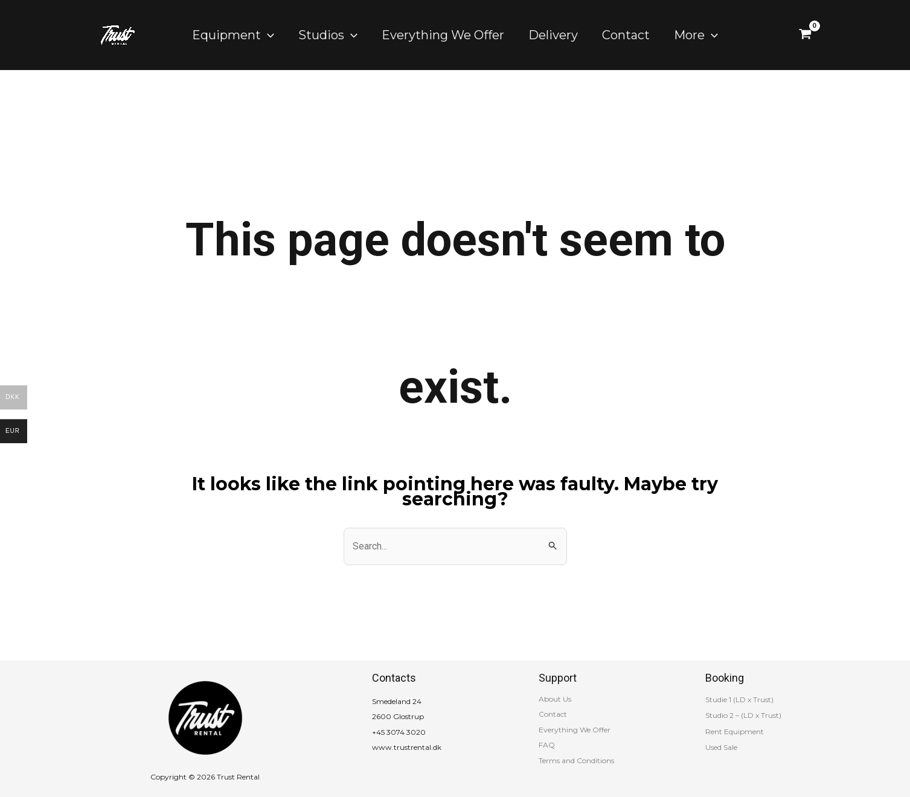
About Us (555, 698)
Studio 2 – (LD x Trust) (743, 715)
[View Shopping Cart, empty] (805, 35)
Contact (553, 714)
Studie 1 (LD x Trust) (739, 699)
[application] (267, 35)
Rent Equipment (734, 731)
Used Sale (721, 747)
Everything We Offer (574, 729)
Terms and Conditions (576, 760)
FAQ (547, 744)
